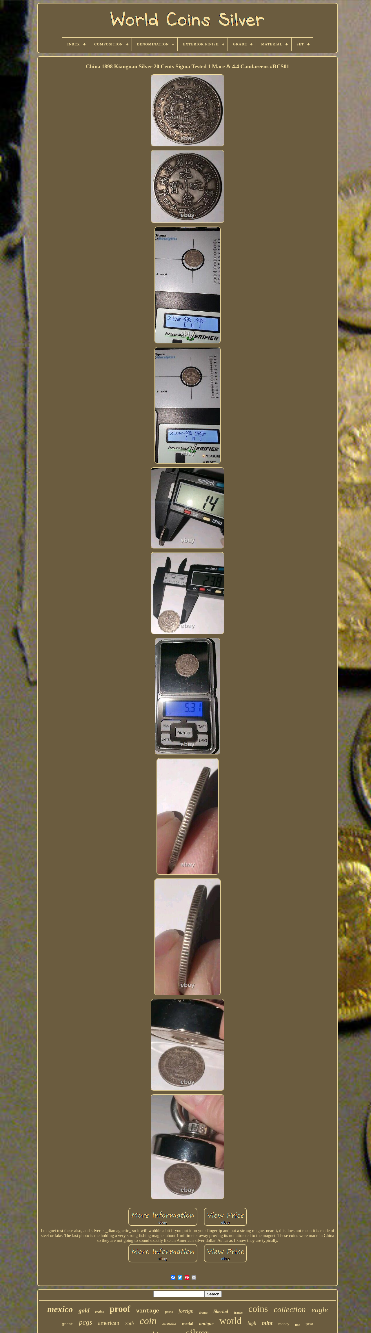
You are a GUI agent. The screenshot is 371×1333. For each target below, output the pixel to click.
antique (206, 1323)
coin (148, 1320)
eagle (320, 1310)
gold (84, 1310)
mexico (60, 1309)
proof (120, 1309)
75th (129, 1323)
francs (203, 1312)
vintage (147, 1311)
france (238, 1312)
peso (309, 1324)
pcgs (85, 1322)
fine (297, 1324)
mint (267, 1323)
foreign (186, 1311)
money (283, 1324)
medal (187, 1323)
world (230, 1321)
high (252, 1323)
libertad (220, 1311)
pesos (169, 1312)
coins (258, 1308)
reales (99, 1312)
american (108, 1323)
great (67, 1324)
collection (289, 1309)
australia (169, 1324)
